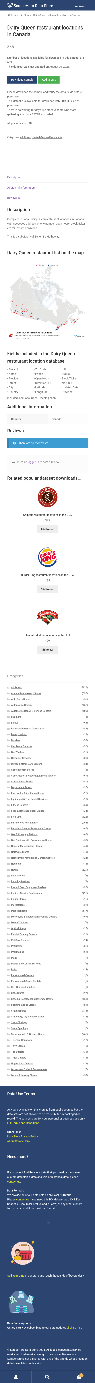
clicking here (74, 1327)
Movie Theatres (19, 922)
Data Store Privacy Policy (22, 1136)
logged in (33, 462)
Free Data (16, 816)
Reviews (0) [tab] (14, 197)
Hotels (14, 869)
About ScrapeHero (18, 1141)
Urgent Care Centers (22, 1063)
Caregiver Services (21, 758)
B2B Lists (16, 716)
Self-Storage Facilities (23, 987)
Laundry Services (20, 881)
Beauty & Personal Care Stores (27, 728)
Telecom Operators (21, 1040)
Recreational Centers (22, 975)
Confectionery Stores (22, 769)
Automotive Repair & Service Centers (31, 710)
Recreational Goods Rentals (26, 981)
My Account (16, 1377)
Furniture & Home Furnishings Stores (31, 828)
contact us (13, 1181)
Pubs (14, 969)
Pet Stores (16, 946)
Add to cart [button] (47, 529)
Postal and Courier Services (26, 963)
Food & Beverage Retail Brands (28, 810)
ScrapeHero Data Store (33, 6)
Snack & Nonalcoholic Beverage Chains (32, 999)
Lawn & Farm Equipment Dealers (28, 887)
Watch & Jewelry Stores (24, 1075)
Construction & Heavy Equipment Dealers (33, 775)
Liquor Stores (18, 899)
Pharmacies (17, 951)
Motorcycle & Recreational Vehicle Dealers (34, 916)
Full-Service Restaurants (24, 822)
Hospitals (16, 863)
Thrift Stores (18, 1045)
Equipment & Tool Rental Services (29, 799)
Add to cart (49, 79)
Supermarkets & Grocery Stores (28, 1034)
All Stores (25, 15)
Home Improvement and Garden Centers (33, 857)
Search (47, 1377)
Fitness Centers (19, 805)
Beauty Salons (19, 734)
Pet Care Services (20, 940)
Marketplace (18, 904)
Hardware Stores (20, 851)
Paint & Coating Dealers (24, 934)
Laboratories (18, 875)
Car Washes (17, 752)
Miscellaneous (19, 910)
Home (14, 15)
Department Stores (21, 787)
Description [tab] (14, 177)
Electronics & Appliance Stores (27, 793)
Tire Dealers (17, 1051)
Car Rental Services (21, 746)
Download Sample (22, 79)
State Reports (18, 1010)
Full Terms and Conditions (23, 1123)
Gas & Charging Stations (24, 834)
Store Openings (19, 1028)
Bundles (15, 740)
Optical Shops (18, 928)
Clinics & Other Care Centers (26, 763)
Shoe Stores (17, 992)
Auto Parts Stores (20, 699)
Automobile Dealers (22, 705)
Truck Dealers (18, 1057)
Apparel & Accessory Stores (26, 693)
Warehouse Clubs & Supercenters (29, 1069)
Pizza (14, 957)
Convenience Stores (22, 781)
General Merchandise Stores (26, 846)
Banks (14, 722)
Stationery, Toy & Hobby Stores (28, 1016)
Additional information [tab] (21, 187)
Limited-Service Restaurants (47, 137)
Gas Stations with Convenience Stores (31, 840)
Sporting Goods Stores (23, 1004)
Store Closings (19, 1022)
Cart (73, 1375)
